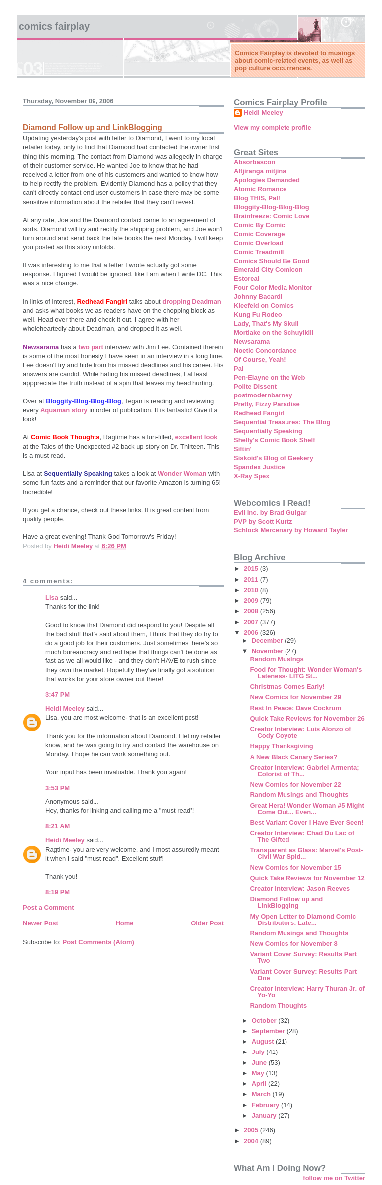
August (264, 1041)
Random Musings (276, 659)
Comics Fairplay (54, 26)
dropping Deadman (191, 301)
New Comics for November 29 (295, 697)
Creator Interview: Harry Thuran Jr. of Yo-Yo (307, 992)
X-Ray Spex (252, 476)
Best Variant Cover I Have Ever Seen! (306, 822)
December (268, 640)
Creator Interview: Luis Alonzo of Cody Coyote (300, 732)
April (260, 1083)
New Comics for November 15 (295, 867)
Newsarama (252, 341)
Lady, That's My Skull (266, 323)
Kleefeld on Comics (264, 305)
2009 (252, 600)
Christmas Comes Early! (287, 686)
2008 (252, 611)
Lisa (51, 597)
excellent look (196, 437)
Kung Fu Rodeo (258, 314)
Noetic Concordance (265, 350)
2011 (252, 579)
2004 (252, 1141)
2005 (252, 1130)
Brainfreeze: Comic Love (271, 216)
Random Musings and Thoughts (299, 794)
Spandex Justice (259, 467)
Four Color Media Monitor (273, 287)
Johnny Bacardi (258, 296)
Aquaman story (63, 410)
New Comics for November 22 (295, 784)
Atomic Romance (260, 189)
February (266, 1105)
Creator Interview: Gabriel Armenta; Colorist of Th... (304, 771)
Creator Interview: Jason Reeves (300, 888)
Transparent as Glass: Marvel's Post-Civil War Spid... (306, 853)
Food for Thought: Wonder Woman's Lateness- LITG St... (306, 673)
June (260, 1062)
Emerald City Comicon (268, 269)
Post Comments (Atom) (98, 942)
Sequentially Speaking (268, 431)
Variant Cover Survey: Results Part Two (303, 957)
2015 (252, 568)
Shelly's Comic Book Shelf (274, 440)
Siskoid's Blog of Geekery (273, 458)
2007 (252, 622)
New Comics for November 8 (293, 943)
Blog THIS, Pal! (257, 198)
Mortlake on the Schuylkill (273, 332)
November (268, 651)
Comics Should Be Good (271, 260)
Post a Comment (48, 907)
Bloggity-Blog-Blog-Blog (271, 207)
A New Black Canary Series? (293, 757)
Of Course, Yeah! (260, 359)
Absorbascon (254, 162)
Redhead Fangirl (259, 413)
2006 (252, 632)
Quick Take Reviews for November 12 (307, 878)
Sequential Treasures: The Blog (282, 422)
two (83, 347)
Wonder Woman (183, 473)
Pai (239, 368)
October (265, 1020)
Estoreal (246, 278)
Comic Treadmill (259, 252)
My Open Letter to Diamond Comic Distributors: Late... (303, 919)
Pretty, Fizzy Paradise (267, 404)
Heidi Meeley (65, 708)
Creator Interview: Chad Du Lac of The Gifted (302, 836)
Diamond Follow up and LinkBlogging (286, 902)
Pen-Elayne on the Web (269, 377)
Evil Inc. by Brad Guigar (270, 512)
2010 (252, 590)
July (259, 1051)
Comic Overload (259, 243)
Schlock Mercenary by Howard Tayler (291, 530)
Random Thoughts (278, 1005)
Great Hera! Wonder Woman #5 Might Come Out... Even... (307, 809)
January (265, 1115)
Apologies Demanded (267, 180)
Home (124, 923)
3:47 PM (57, 694)
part (98, 347)
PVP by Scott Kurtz (263, 521)
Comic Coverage (259, 234)
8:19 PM (57, 892)
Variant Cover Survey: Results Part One (303, 975)
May (259, 1073)
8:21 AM (57, 826)
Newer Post (40, 923)
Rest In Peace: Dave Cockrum (295, 708)
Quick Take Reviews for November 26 (307, 718)
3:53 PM (57, 787)
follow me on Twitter (334, 1178)
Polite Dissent (255, 386)
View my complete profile (272, 127)
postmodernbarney (263, 395)
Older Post (207, 923)
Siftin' (243, 449)
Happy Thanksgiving (281, 746)
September (269, 1031)
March (262, 1094)
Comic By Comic (259, 225)
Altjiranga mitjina (260, 171)
